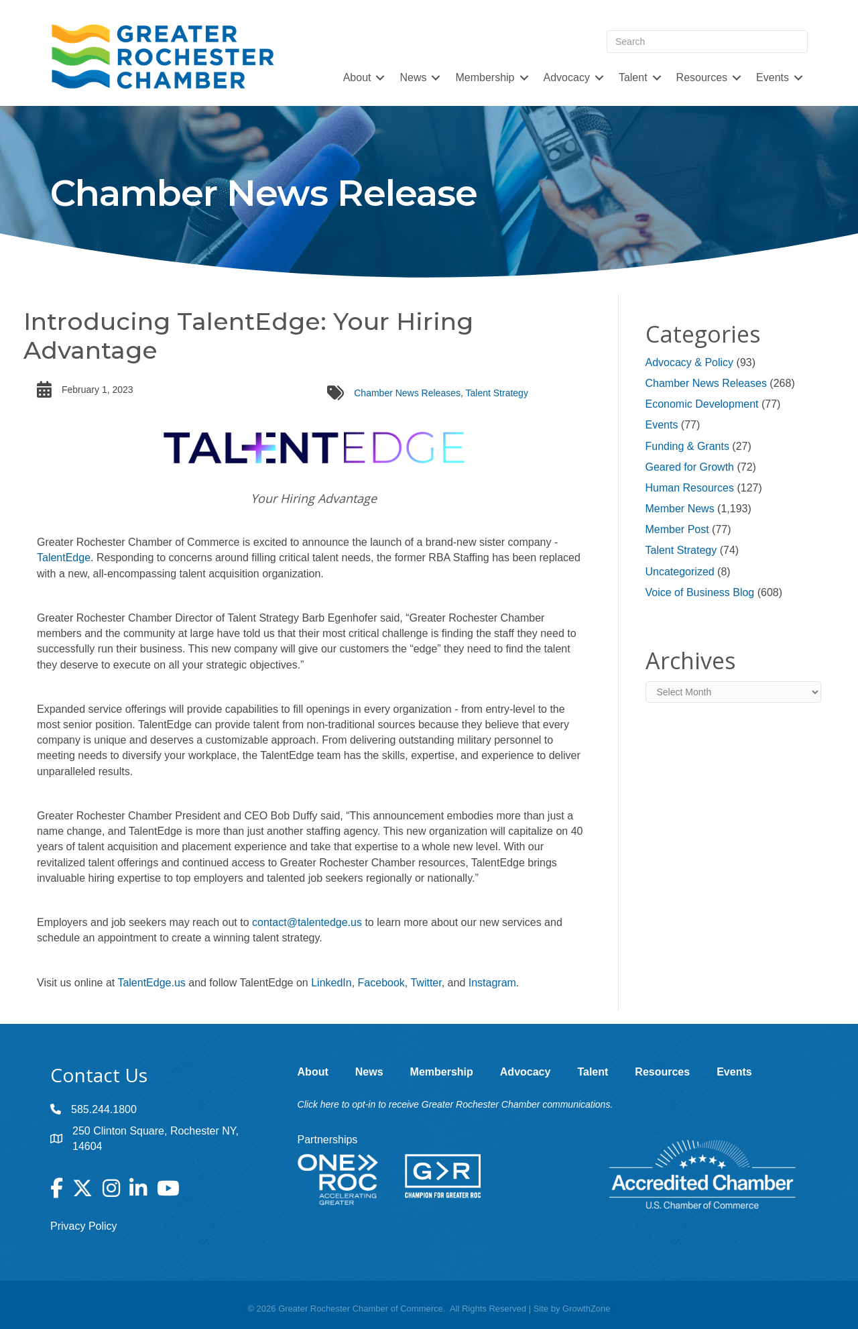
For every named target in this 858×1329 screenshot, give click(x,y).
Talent (633, 77)
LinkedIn (331, 982)
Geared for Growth (690, 467)
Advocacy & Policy (690, 362)
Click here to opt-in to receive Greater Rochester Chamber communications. (455, 1104)
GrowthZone (586, 1309)
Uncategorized (680, 571)
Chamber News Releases (407, 393)
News (413, 77)
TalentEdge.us (151, 982)
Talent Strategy (497, 393)
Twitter (425, 982)
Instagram (492, 982)
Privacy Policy (83, 1226)
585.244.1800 (104, 1109)
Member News (680, 508)
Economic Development (702, 404)
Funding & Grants (687, 446)
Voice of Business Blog (700, 592)
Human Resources (690, 488)
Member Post (677, 529)
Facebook (381, 982)
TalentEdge (63, 557)
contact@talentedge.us (307, 922)
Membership (484, 77)
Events (772, 77)
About (357, 77)
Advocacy (567, 77)
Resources (701, 77)
